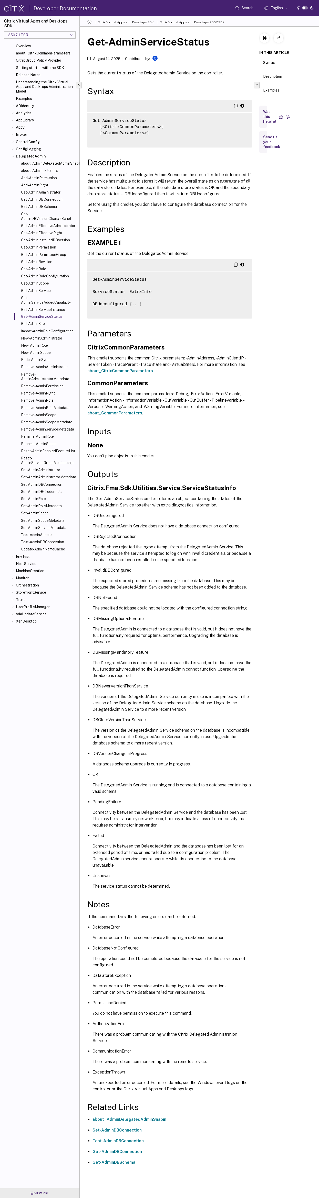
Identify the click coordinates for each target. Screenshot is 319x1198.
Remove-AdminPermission (42, 386)
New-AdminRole (34, 345)
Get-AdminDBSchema (39, 207)
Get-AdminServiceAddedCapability (46, 300)
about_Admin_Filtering (39, 170)
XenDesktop (26, 621)
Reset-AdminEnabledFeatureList (48, 451)
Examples (24, 99)
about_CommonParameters (114, 413)
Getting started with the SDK (40, 68)
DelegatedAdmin (31, 156)
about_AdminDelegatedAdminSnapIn (49, 163)
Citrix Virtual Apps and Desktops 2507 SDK (192, 22)
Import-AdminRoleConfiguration (47, 331)
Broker (21, 134)
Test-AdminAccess (36, 535)
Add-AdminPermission (39, 178)
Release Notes (28, 75)
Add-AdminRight (34, 185)
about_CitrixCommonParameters (43, 53)
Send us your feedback (271, 142)
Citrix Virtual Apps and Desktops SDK (126, 22)
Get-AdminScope (35, 283)
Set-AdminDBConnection (41, 484)
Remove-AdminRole (37, 400)
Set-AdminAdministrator (40, 470)
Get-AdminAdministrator (40, 192)
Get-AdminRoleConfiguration (45, 276)
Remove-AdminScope (38, 415)
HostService (26, 564)
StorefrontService (31, 592)
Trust (20, 600)
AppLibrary (25, 120)
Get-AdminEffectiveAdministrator (48, 226)
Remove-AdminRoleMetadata (45, 408)
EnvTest (23, 557)
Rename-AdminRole (37, 436)
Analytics (24, 113)
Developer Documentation (65, 8)
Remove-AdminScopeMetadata (46, 422)
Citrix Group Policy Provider (38, 60)
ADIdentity (25, 106)
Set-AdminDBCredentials (41, 492)
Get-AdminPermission (38, 247)
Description (272, 78)
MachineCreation (30, 571)
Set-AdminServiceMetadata (43, 528)
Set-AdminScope (35, 513)
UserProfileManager (33, 607)
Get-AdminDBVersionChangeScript (46, 216)
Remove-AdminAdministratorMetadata (45, 376)
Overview (23, 46)
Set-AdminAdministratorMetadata (48, 477)
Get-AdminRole (33, 269)
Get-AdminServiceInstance (43, 310)
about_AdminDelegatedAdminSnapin (129, 1119)
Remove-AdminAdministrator (44, 367)
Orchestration (27, 585)
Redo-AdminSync (35, 360)
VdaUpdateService (31, 614)
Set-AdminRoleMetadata (41, 506)
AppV (20, 127)
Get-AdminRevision (36, 262)
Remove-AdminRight (38, 393)
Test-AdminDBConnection (42, 542)
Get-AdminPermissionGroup (43, 255)
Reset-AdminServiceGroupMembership (47, 460)
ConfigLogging (28, 149)
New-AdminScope (36, 353)
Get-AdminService (36, 291)
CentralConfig (28, 142)
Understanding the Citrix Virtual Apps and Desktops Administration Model (44, 86)
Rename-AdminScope (39, 444)
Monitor (22, 578)
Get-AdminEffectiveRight (41, 233)
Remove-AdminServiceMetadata (47, 429)
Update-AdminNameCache (43, 549)
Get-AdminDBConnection (42, 199)
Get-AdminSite (33, 324)
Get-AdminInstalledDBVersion (45, 240)
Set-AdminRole (33, 499)
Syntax (269, 65)
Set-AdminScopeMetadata (43, 520)
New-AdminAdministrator (41, 338)
